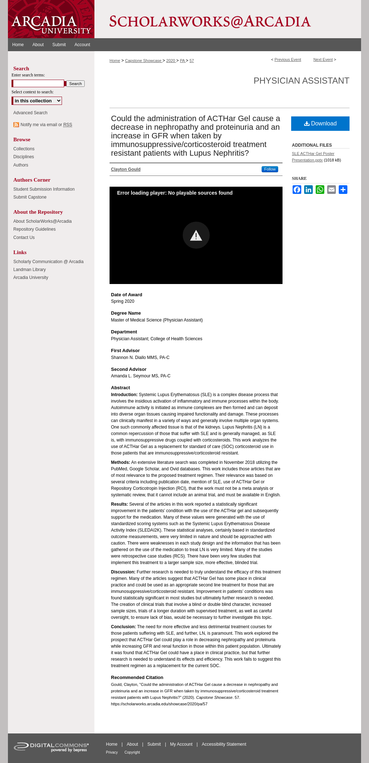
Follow (270, 169)
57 (192, 60)
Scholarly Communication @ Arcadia (48, 261)
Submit (154, 744)
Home (115, 60)
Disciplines (23, 156)
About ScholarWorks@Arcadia (42, 221)
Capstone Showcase (144, 60)
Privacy (112, 752)
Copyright (132, 752)
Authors (20, 165)
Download (320, 123)
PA (183, 60)
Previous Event (288, 59)
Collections (24, 148)
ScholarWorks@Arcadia (227, 19)
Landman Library (29, 269)
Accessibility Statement (224, 744)
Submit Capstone (29, 197)
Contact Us (24, 237)
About (133, 744)
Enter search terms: (28, 74)
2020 (171, 60)
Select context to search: (33, 91)
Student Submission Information (44, 189)
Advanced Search (30, 112)
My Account (182, 744)
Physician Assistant (302, 80)
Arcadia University (30, 277)
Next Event (323, 59)
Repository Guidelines (34, 229)
